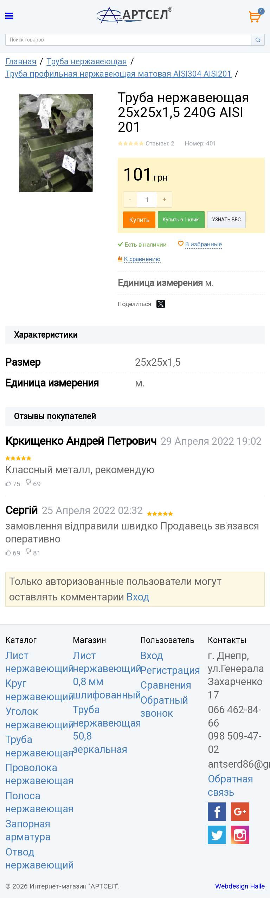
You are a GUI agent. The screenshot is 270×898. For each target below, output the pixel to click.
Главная (21, 61)
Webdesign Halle (240, 886)
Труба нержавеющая (86, 61)
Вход (138, 597)
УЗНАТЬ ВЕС (226, 219)
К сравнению (142, 258)
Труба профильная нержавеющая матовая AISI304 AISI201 (118, 74)
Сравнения (165, 685)
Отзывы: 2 (160, 143)
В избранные (203, 244)
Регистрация (170, 670)
